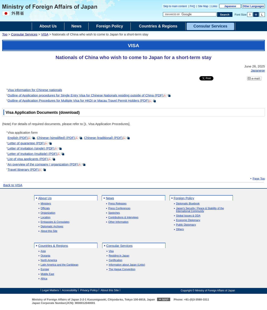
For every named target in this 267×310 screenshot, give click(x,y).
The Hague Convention (122, 269)
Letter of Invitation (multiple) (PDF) (32, 154)
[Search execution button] (225, 14)
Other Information (118, 222)
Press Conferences (119, 208)
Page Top (259, 178)
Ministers (46, 203)
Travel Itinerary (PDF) (23, 169)
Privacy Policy (89, 290)
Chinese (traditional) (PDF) (103, 138)
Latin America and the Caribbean (59, 264)
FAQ (192, 6)
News (110, 198)
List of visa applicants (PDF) (28, 159)
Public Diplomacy (186, 224)
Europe (45, 269)
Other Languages (253, 6)
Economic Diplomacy (188, 220)
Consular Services (24, 34)
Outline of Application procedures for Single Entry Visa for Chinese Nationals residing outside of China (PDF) (85, 95)
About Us (45, 198)
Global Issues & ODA (188, 215)
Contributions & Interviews (123, 217)
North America (49, 260)
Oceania (45, 255)
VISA (44, 34)
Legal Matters (50, 290)
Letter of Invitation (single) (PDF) (31, 148)
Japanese (230, 6)
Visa (111, 251)
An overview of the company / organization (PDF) (43, 164)
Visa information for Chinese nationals (35, 90)
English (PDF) (18, 138)
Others (180, 229)
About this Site (49, 231)
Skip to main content (175, 6)
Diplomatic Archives (52, 226)
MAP (165, 299)
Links (214, 6)
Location (45, 217)
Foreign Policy (184, 198)
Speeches (114, 213)
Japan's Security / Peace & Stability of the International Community (200, 210)
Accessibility (69, 290)
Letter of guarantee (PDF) (26, 143)
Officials (45, 208)
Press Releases (117, 203)
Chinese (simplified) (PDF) (56, 138)
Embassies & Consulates (55, 222)
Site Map (203, 6)
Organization (48, 213)
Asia (43, 251)
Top (4, 34)
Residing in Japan (119, 255)
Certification (115, 260)
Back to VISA (12, 185)
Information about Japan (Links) (127, 264)
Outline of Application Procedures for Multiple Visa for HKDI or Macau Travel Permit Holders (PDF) (78, 100)
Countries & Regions (53, 245)
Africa (44, 278)
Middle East (47, 274)
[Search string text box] (189, 14)
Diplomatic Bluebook (188, 203)
